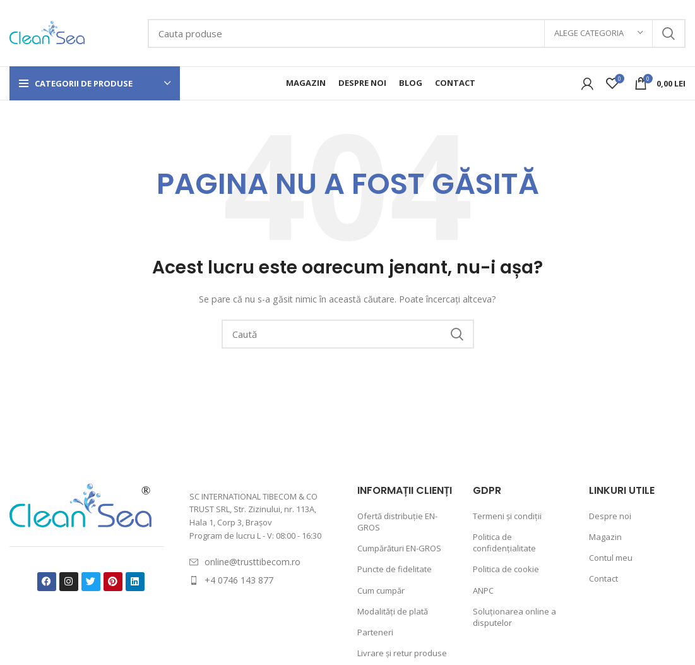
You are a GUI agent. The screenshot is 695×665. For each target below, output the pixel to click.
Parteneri (375, 632)
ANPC (483, 590)
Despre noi (610, 516)
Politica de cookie (506, 569)
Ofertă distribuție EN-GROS (397, 521)
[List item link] (260, 562)
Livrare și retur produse (402, 653)
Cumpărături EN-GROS (399, 548)
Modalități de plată (392, 611)
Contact (603, 578)
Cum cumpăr (381, 590)
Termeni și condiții (507, 516)
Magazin (605, 536)
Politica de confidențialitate (504, 542)
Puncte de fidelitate (394, 569)
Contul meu (611, 557)
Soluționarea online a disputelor (514, 617)
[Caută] (417, 33)
